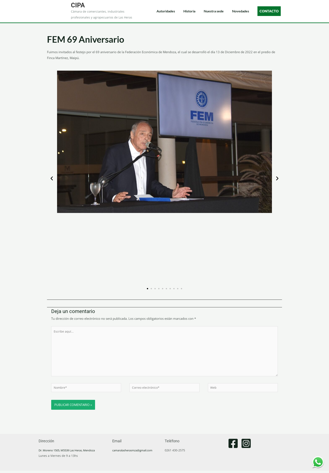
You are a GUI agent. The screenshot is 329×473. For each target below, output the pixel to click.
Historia (189, 11)
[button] (51, 178)
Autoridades (166, 11)
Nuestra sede (214, 11)
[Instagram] (246, 445)
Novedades (240, 11)
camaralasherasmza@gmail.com (135, 453)
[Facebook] (233, 445)
